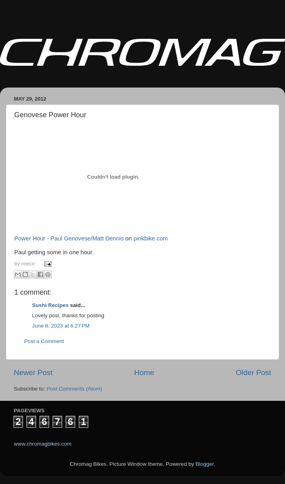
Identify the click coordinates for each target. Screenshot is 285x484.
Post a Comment (44, 341)
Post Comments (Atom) (74, 389)
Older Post (253, 372)
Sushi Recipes (50, 305)
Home (144, 372)
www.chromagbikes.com (43, 444)
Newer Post (33, 372)
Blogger (205, 464)
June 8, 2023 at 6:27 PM (60, 326)
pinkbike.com (150, 238)
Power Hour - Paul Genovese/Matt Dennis (69, 238)
